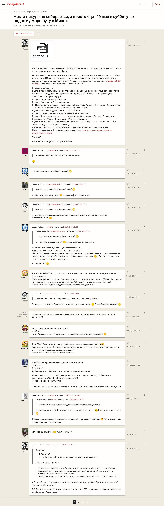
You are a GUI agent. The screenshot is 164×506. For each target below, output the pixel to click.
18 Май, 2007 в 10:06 (70, 445)
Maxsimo (24, 277)
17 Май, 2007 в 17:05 (72, 395)
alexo (49, 445)
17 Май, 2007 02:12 (133, 45)
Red (26, 155)
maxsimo (51, 294)
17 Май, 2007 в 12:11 (80, 184)
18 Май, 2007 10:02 (133, 346)
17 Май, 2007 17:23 (133, 317)
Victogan (24, 400)
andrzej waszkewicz (54, 184)
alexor (25, 189)
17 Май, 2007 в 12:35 (70, 227)
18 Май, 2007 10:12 (132, 399)
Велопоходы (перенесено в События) (30, 12)
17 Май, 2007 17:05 (133, 297)
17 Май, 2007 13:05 (133, 207)
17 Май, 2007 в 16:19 (72, 294)
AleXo (43, 25)
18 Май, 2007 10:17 (132, 434)
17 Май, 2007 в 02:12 (72, 150)
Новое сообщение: (32, 25)
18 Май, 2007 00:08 (133, 331)
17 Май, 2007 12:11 (132, 173)
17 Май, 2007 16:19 (132, 276)
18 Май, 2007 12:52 (133, 448)
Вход (157, 4)
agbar (25, 436)
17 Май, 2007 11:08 (132, 154)
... (36, 462)
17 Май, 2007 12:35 (133, 187)
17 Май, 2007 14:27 (133, 230)
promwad (24, 47)
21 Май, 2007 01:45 (56, 25)
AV (27, 175)
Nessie (25, 332)
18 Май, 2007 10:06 (133, 365)
